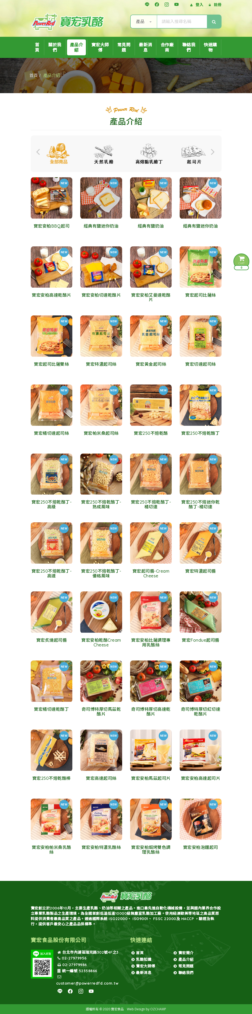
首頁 (37, 47)
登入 (199, 4)
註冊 (218, 4)
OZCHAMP (158, 1009)
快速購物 (210, 47)
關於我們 (54, 47)
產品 (144, 21)
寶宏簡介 (184, 952)
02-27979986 (72, 964)
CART (241, 262)
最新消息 (145, 47)
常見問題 (124, 47)
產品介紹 (76, 47)
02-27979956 (72, 958)
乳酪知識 (141, 959)
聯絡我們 (189, 47)
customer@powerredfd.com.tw (87, 980)
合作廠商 (167, 47)
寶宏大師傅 (100, 47)
